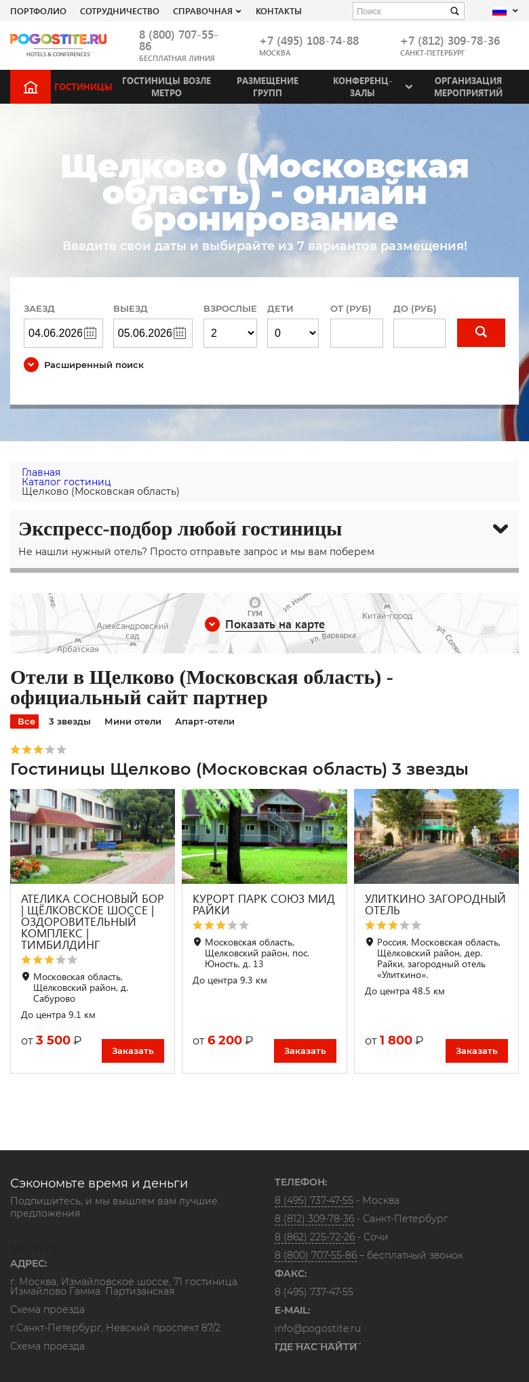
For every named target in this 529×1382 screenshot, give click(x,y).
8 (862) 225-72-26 (315, 1237)
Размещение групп (267, 86)
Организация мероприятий (468, 86)
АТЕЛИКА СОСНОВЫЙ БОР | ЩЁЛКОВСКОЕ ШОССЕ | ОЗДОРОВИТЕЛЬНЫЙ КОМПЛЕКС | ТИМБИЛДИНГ (92, 921)
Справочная (203, 10)
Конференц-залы (362, 86)
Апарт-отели (205, 721)
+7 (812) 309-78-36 (450, 40)
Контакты (279, 10)
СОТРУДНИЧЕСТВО (119, 10)
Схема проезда (47, 1310)
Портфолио (38, 10)
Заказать (133, 1050)
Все (26, 721)
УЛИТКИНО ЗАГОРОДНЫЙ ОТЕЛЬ (435, 904)
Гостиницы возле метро (166, 86)
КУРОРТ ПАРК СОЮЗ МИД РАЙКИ (264, 904)
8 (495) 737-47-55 (314, 1200)
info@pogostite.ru (318, 1328)
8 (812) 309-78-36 (314, 1219)
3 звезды (70, 721)
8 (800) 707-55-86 (178, 40)
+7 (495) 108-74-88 (309, 40)
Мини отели (132, 721)
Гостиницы (83, 86)
